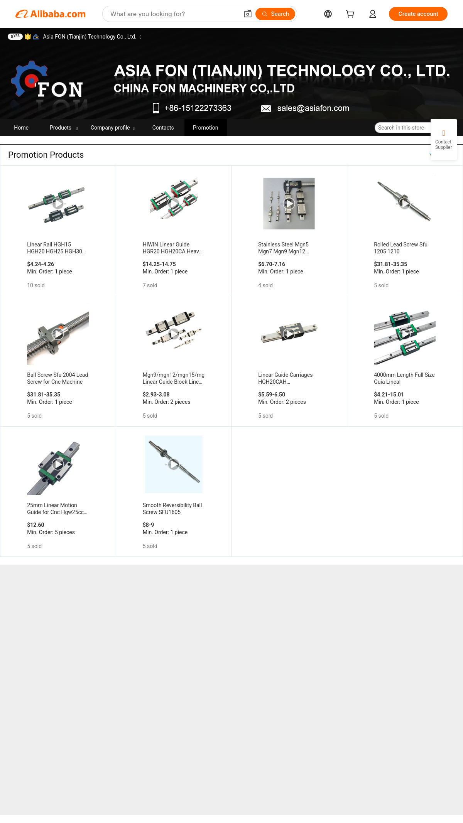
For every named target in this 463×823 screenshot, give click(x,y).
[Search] (275, 14)
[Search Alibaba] (173, 14)
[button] (247, 14)
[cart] (351, 15)
